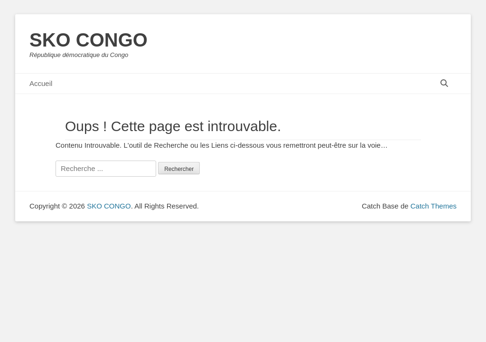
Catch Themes (434, 206)
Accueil (40, 83)
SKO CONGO (88, 39)
